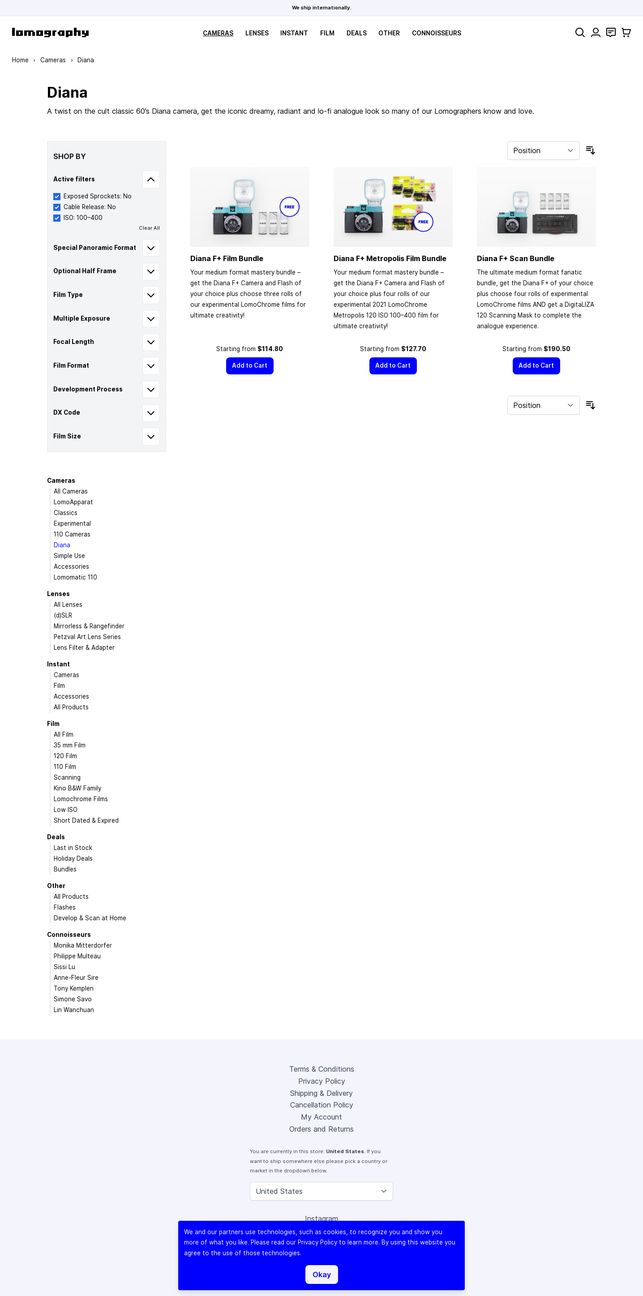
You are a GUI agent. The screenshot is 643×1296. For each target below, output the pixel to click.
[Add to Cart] (250, 365)
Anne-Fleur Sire (76, 977)
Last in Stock (73, 847)
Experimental (72, 523)
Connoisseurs (436, 33)
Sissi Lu (64, 966)
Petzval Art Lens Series (87, 636)
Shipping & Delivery (321, 1093)
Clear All (149, 228)
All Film (63, 734)
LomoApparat (73, 502)
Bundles (65, 869)
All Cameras (71, 491)
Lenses (257, 33)
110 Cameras (72, 534)
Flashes (65, 907)
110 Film (65, 766)
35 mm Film (70, 745)
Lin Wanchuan (74, 1009)
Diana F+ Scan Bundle (515, 258)
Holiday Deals (73, 858)
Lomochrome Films (81, 798)
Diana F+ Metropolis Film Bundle (390, 258)
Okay (322, 1274)
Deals (357, 33)
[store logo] (50, 32)
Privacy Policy (321, 1081)
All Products (71, 707)
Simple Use (69, 555)
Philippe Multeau (77, 956)
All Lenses (68, 604)
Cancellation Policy (321, 1104)
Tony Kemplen (74, 988)
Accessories (71, 566)
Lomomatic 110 (75, 577)
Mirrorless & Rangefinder (89, 626)
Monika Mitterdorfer (83, 945)
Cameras (218, 33)
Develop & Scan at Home (90, 918)
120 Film (65, 756)
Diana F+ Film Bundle (226, 258)
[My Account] (595, 32)
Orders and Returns (321, 1128)
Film (327, 33)
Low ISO (65, 809)
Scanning (67, 777)
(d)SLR (63, 615)
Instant (294, 33)
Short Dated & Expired (86, 820)
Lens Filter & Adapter (84, 647)
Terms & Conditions (321, 1068)
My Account (321, 1116)
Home (20, 60)
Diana (62, 545)
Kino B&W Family (77, 788)
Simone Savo (73, 999)
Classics (65, 512)
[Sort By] (543, 150)
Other (389, 33)
